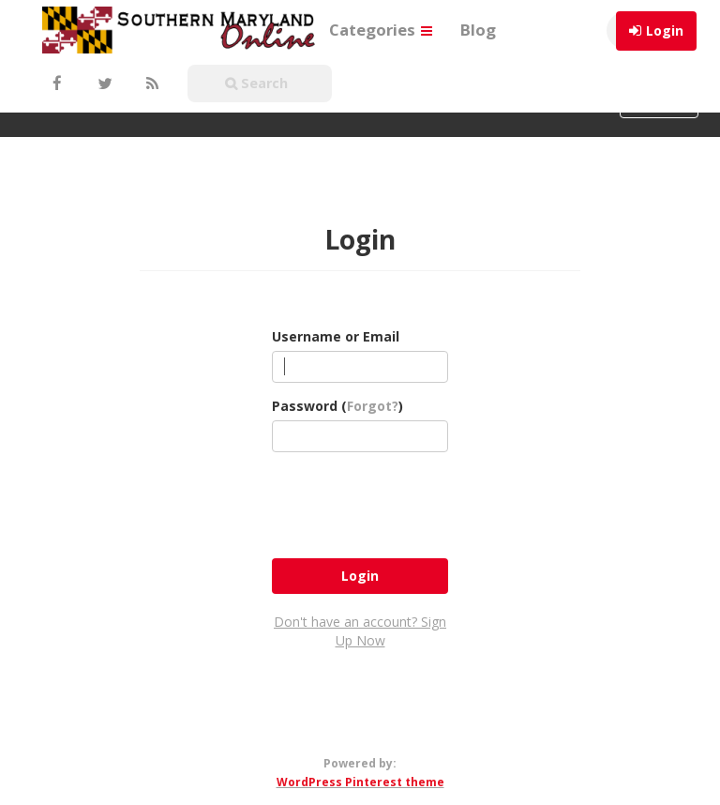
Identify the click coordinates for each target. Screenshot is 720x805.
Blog (478, 29)
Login (664, 30)
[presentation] (414, 502)
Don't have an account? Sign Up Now (360, 631)
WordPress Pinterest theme (360, 782)
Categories (380, 29)
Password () (337, 406)
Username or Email (335, 336)
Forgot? (372, 406)
